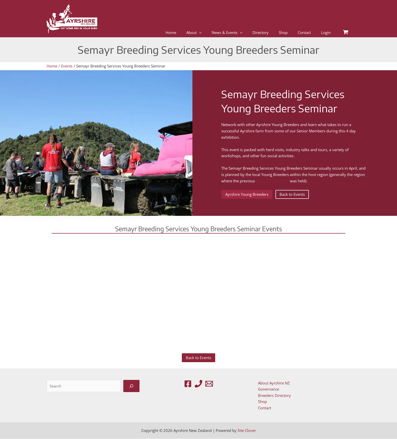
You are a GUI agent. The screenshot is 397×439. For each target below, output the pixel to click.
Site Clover (246, 430)
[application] (199, 32)
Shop (261, 401)
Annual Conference (272, 180)
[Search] (131, 386)
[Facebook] (188, 384)
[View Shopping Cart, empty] (345, 32)
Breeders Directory (273, 395)
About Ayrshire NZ (273, 382)
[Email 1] (209, 384)
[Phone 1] (198, 384)
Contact (264, 408)
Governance (268, 389)
